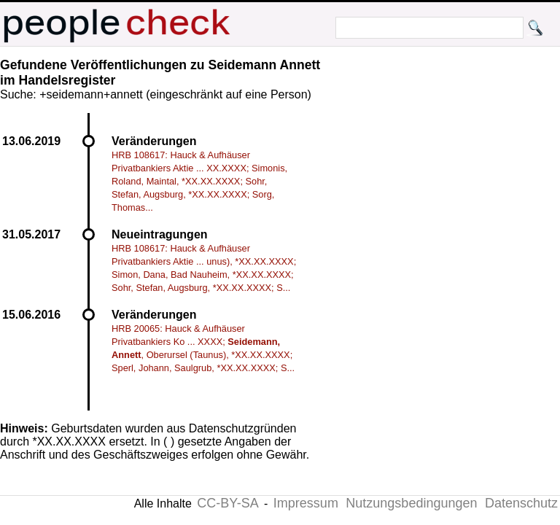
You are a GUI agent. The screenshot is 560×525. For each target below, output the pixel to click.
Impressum (305, 503)
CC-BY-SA (227, 503)
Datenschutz (521, 503)
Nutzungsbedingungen (411, 503)
